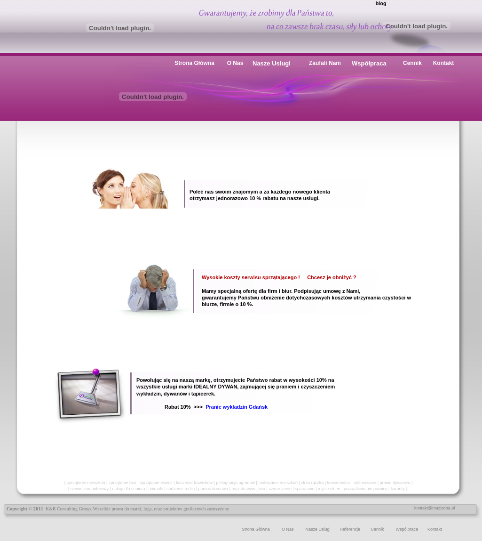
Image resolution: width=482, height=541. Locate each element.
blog (380, 3)
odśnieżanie (365, 482)
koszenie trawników (194, 482)
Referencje (350, 529)
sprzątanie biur (122, 482)
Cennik (377, 529)
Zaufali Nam (325, 63)
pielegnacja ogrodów (235, 482)
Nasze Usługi (317, 529)
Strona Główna (256, 529)
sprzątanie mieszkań (85, 482)
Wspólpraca (407, 529)
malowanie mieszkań (278, 482)
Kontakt (434, 529)
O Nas (288, 529)
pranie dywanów (394, 482)
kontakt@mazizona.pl (434, 508)
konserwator (338, 482)
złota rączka (312, 482)
